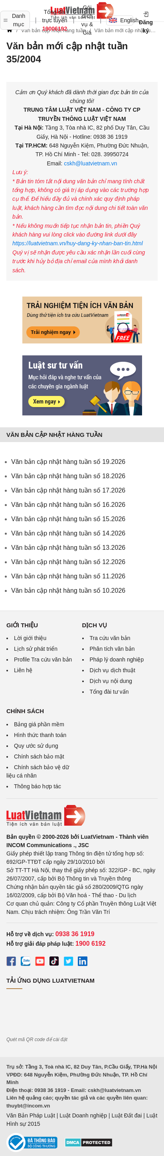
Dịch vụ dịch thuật (113, 670)
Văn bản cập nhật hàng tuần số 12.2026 (68, 562)
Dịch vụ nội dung (111, 681)
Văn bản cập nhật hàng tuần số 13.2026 (68, 547)
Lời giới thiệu (30, 638)
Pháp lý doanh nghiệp (117, 659)
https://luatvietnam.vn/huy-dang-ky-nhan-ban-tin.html (77, 243)
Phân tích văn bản (112, 649)
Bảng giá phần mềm (39, 724)
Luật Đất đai (126, 1115)
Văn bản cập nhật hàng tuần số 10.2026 (68, 590)
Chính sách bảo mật (39, 756)
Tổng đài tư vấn (109, 692)
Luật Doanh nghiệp (83, 1115)
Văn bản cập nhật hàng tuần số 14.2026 (68, 533)
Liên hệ (23, 670)
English (121, 20)
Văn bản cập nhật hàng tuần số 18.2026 (68, 476)
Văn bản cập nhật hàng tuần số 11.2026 (68, 576)
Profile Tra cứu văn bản (43, 659)
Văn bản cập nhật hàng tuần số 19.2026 (68, 461)
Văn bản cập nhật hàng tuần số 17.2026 (68, 490)
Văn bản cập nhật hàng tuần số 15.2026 (68, 519)
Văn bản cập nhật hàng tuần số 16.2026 (68, 504)
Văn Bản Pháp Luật (30, 1115)
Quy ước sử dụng (36, 746)
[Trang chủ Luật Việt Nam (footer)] (82, 815)
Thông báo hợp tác (37, 786)
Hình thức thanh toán (40, 735)
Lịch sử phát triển (35, 649)
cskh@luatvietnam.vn (89, 163)
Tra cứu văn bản (110, 638)
